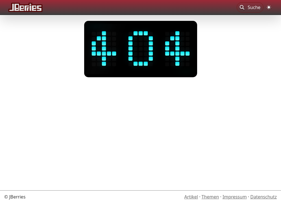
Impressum (235, 197)
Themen (210, 197)
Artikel (191, 197)
